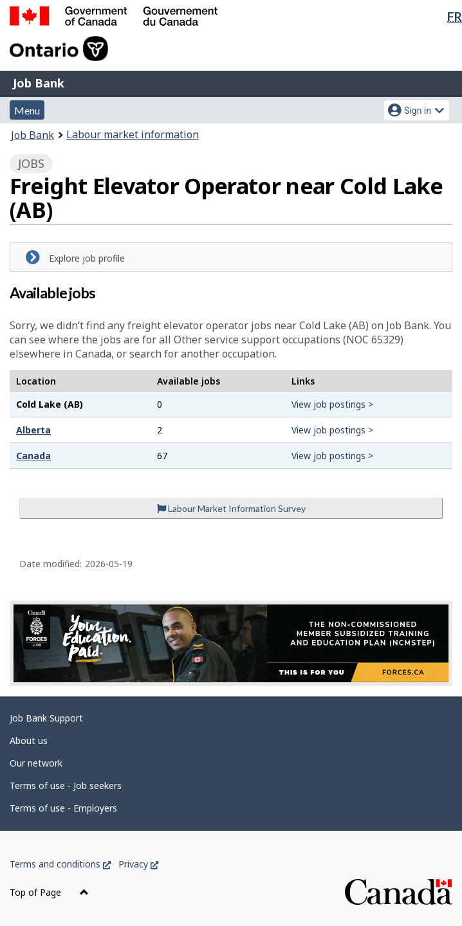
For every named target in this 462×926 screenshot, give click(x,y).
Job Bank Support (46, 718)
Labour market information (132, 134)
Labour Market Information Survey (231, 508)
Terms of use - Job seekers (66, 785)
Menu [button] (27, 110)
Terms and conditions (60, 864)
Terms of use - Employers (63, 808)
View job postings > (332, 404)
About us (29, 740)
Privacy (138, 864)
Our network (36, 763)
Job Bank (38, 83)
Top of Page (49, 892)
